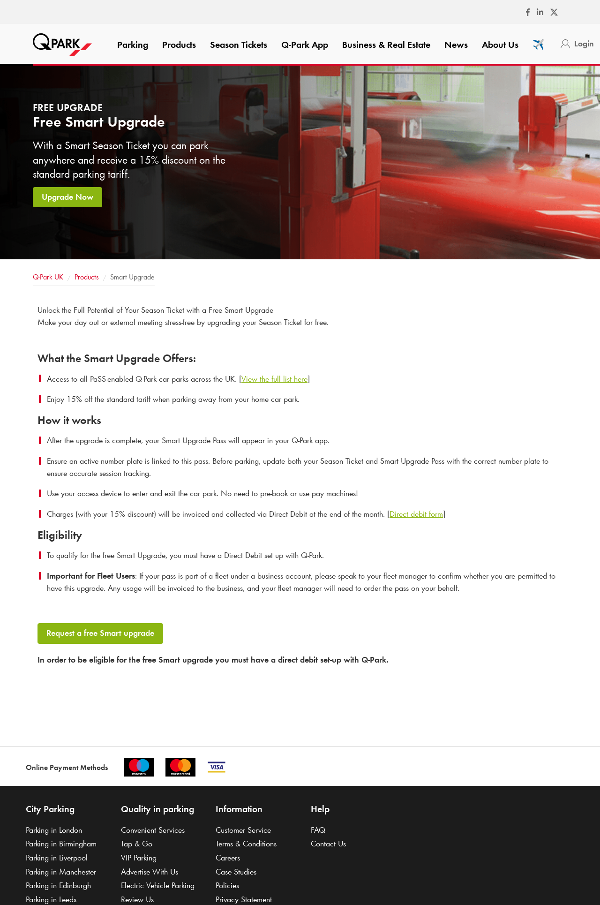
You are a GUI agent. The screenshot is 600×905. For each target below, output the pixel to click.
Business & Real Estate (386, 44)
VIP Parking (139, 857)
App (304, 44)
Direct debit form (416, 514)
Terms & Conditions (246, 843)
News (456, 44)
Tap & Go (136, 843)
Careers (228, 857)
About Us (500, 44)
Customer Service (243, 830)
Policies (227, 885)
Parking (132, 44)
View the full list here (274, 379)
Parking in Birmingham (61, 843)
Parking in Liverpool (57, 857)
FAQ (318, 830)
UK (48, 276)
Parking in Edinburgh (58, 885)
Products (179, 44)
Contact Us (328, 843)
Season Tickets (238, 44)
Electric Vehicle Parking (158, 885)
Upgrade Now (67, 197)
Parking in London (54, 830)
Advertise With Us (149, 872)
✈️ (538, 44)
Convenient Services (153, 830)
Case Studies (236, 872)
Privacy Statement (244, 899)
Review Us (137, 899)
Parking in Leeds (51, 899)
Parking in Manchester (61, 872)
